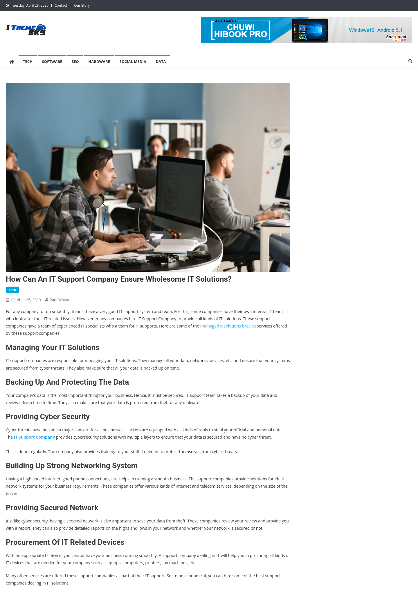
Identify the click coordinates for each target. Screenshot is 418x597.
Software (52, 61)
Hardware (99, 61)
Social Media (133, 61)
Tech (28, 61)
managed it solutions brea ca (228, 326)
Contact (61, 5)
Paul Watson (61, 299)
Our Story (82, 5)
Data (161, 61)
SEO (75, 61)
